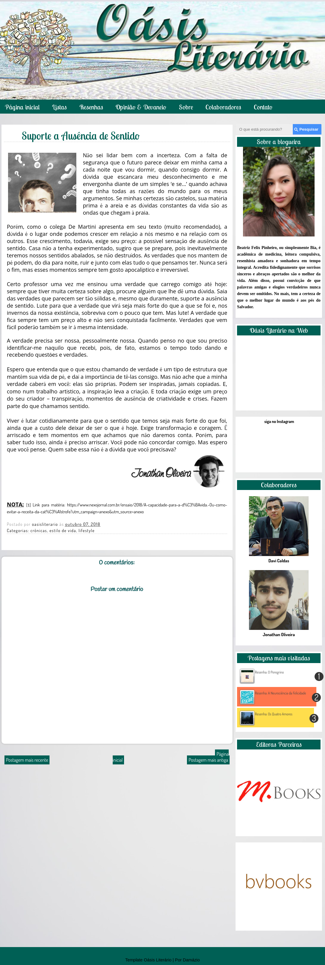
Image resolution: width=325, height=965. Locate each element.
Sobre (186, 107)
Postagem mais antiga (208, 760)
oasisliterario (45, 524)
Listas (59, 107)
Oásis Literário (157, 960)
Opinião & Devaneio (140, 107)
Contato (263, 107)
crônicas (38, 530)
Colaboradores (223, 107)
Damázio (191, 960)
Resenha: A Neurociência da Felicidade (280, 693)
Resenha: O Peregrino (269, 672)
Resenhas (91, 107)
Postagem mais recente (27, 760)
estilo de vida (62, 530)
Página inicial (22, 107)
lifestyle (86, 530)
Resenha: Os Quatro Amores (273, 714)
